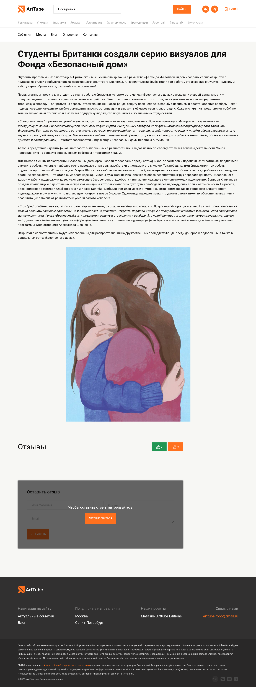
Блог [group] (54, 34)
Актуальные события (36, 616)
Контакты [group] (90, 34)
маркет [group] (77, 22)
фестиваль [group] (95, 22)
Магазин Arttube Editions (161, 616)
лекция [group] (43, 22)
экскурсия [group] (196, 22)
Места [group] (41, 34)
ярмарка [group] (60, 22)
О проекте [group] (70, 34)
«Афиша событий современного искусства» (66, 665)
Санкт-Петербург (89, 622)
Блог (22, 622)
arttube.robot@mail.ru (220, 616)
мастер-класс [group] (117, 22)
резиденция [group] (140, 22)
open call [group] (159, 22)
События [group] (24, 34)
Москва (81, 616)
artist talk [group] (177, 22)
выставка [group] (26, 22)
